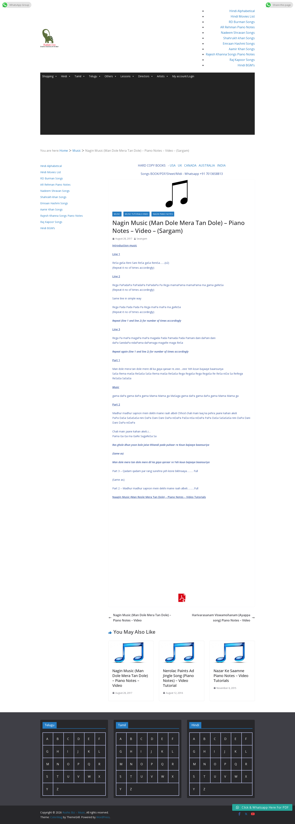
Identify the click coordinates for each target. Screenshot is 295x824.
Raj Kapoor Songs (242, 60)
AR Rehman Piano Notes (237, 27)
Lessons (127, 76)
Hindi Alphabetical (242, 11)
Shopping (49, 76)
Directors (145, 76)
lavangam (142, 238)
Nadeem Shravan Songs (238, 33)
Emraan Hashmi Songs (239, 43)
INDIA (221, 165)
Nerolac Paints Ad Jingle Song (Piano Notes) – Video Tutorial (178, 678)
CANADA (190, 165)
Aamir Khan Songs (242, 49)
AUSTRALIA (207, 165)
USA (173, 165)
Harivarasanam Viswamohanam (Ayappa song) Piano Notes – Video (223, 618)
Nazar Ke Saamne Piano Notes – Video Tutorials (231, 675)
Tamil (80, 76)
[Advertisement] (147, 108)
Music (117, 214)
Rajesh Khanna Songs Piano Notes (230, 54)
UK (180, 165)
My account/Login (183, 76)
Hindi (66, 76)
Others (111, 76)
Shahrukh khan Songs (239, 38)
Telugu (95, 76)
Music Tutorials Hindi (136, 214)
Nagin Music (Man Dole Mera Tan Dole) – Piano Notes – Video (140, 618)
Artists (162, 76)
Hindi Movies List (243, 16)
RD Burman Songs (242, 22)
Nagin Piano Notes (163, 214)
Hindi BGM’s (246, 65)
